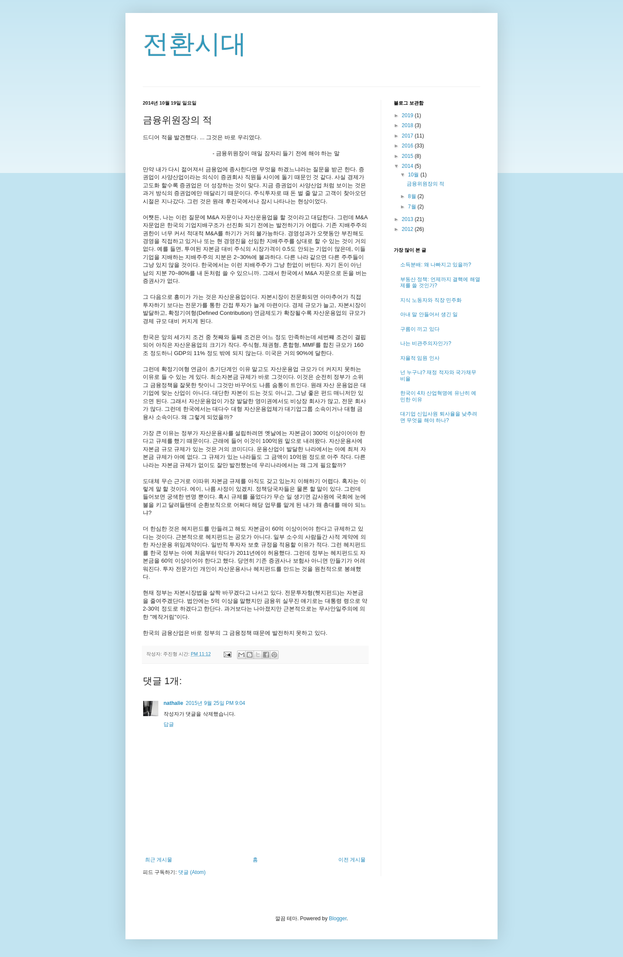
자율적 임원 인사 (420, 358)
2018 (408, 125)
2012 (408, 229)
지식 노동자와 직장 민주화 (431, 300)
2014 (408, 166)
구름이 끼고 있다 (420, 329)
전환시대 (195, 43)
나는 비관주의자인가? (425, 343)
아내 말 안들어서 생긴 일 (429, 314)
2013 (408, 219)
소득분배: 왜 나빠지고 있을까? (435, 265)
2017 (408, 136)
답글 (169, 724)
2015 (408, 156)
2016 (408, 146)
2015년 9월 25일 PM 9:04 (215, 703)
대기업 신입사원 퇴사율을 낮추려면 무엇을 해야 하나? (438, 417)
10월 (414, 175)
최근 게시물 (158, 860)
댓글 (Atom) (192, 872)
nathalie (173, 703)
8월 (412, 196)
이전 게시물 (352, 860)
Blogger (338, 918)
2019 (408, 115)
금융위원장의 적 (425, 184)
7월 (412, 207)
